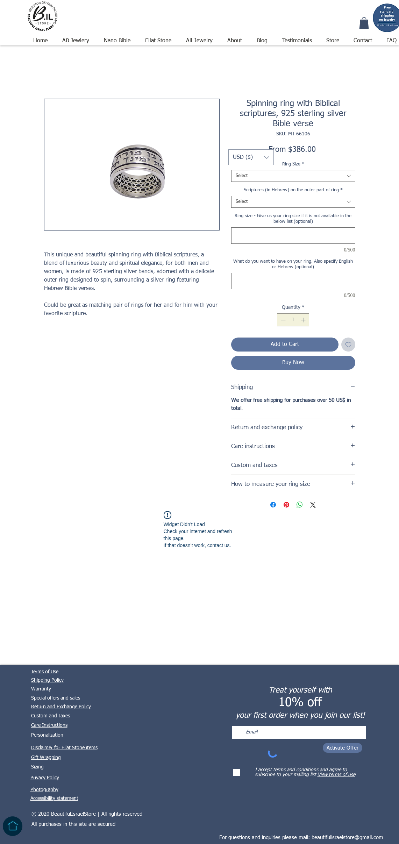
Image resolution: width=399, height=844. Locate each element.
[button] (199, 38)
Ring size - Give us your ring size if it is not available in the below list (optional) (293, 219)
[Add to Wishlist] (348, 345)
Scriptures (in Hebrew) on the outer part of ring (293, 190)
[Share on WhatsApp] (299, 505)
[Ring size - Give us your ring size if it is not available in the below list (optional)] (293, 235)
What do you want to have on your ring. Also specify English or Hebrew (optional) (293, 264)
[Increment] (303, 320)
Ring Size (293, 164)
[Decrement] (282, 320)
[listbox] (251, 157)
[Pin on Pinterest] (286, 505)
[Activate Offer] (342, 748)
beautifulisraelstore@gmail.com (347, 837)
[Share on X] (313, 505)
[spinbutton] (293, 320)
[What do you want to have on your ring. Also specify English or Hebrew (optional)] (293, 281)
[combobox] (293, 176)
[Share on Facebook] (273, 505)
